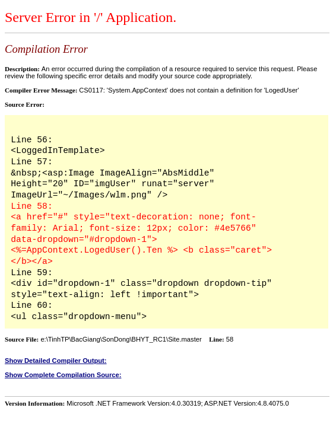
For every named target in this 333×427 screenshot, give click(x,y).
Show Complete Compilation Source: (63, 374)
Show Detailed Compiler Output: (56, 360)
